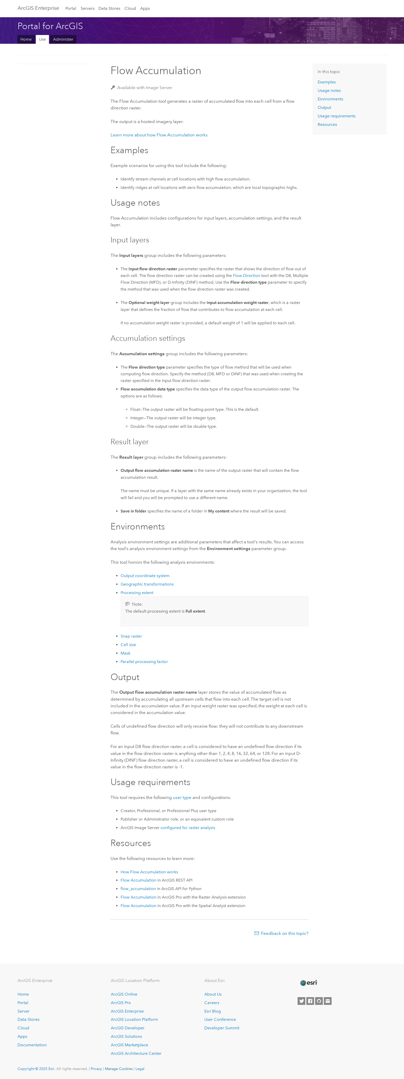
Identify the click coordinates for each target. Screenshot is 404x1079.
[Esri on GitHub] (319, 1001)
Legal (140, 1069)
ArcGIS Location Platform (134, 1019)
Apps (145, 8)
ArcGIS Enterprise (38, 8)
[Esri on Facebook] (310, 1001)
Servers (88, 8)
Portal (70, 8)
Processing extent (137, 592)
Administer (63, 39)
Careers (211, 1002)
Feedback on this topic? (284, 933)
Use (42, 39)
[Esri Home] (308, 983)
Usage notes (329, 90)
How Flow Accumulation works (149, 871)
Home (26, 39)
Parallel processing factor (144, 661)
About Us (213, 994)
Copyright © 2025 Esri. (36, 1069)
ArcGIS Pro (121, 1002)
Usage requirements (337, 116)
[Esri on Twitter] (301, 1001)
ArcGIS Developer (128, 1027)
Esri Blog (212, 1011)
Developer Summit (221, 1027)
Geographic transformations (147, 584)
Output (324, 107)
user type (182, 797)
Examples (327, 82)
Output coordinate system (145, 575)
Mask (125, 653)
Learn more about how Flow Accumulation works (159, 134)
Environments (330, 99)
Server (24, 1011)
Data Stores (109, 8)
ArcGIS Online (124, 994)
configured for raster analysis (188, 827)
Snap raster (131, 636)
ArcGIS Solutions (126, 1036)
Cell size (128, 644)
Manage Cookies (119, 1069)
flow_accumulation (138, 888)
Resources (327, 124)
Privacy (96, 1069)
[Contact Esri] (328, 1001)
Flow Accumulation (138, 880)
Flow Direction (246, 275)
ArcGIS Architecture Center (136, 1053)
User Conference (220, 1019)
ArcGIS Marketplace (129, 1044)
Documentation (32, 1044)
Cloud (130, 8)
